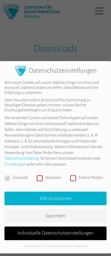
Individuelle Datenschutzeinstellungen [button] (55, 228)
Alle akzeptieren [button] (56, 193)
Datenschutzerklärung (21, 154)
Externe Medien (86, 172)
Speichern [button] (55, 210)
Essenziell (16, 172)
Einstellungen (15, 159)
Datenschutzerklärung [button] (57, 241)
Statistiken (49, 172)
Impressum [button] (80, 241)
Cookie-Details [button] (33, 241)
